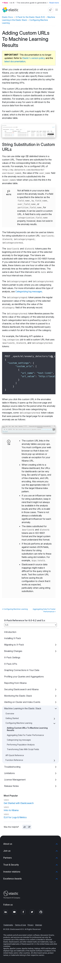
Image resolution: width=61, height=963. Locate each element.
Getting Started (12, 718)
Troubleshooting (12, 766)
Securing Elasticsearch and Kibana (21, 689)
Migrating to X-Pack (14, 644)
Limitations (9, 773)
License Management (15, 779)
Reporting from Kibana (15, 683)
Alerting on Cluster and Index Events (22, 702)
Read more (54, 3)
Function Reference (14, 760)
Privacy (31, 925)
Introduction (10, 632)
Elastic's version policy (33, 58)
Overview (10, 713)
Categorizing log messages (19, 740)
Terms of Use (20, 925)
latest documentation (14, 61)
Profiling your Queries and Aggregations (24, 676)
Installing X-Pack (12, 638)
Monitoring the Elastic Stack (18, 695)
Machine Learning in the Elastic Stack (22, 708)
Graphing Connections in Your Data (21, 670)
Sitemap (38, 925)
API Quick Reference (15, 755)
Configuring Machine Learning (19, 723)
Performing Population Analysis (21, 745)
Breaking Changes (13, 651)
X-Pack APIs (10, 663)
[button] (30, 844)
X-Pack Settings (12, 657)
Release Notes (11, 786)
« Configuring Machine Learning (15, 609)
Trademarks (8, 925)
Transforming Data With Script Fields (23, 749)
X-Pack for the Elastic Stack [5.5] (30, 17)
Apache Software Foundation (40, 951)
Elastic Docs (7, 17)
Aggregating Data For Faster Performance (25, 735)
